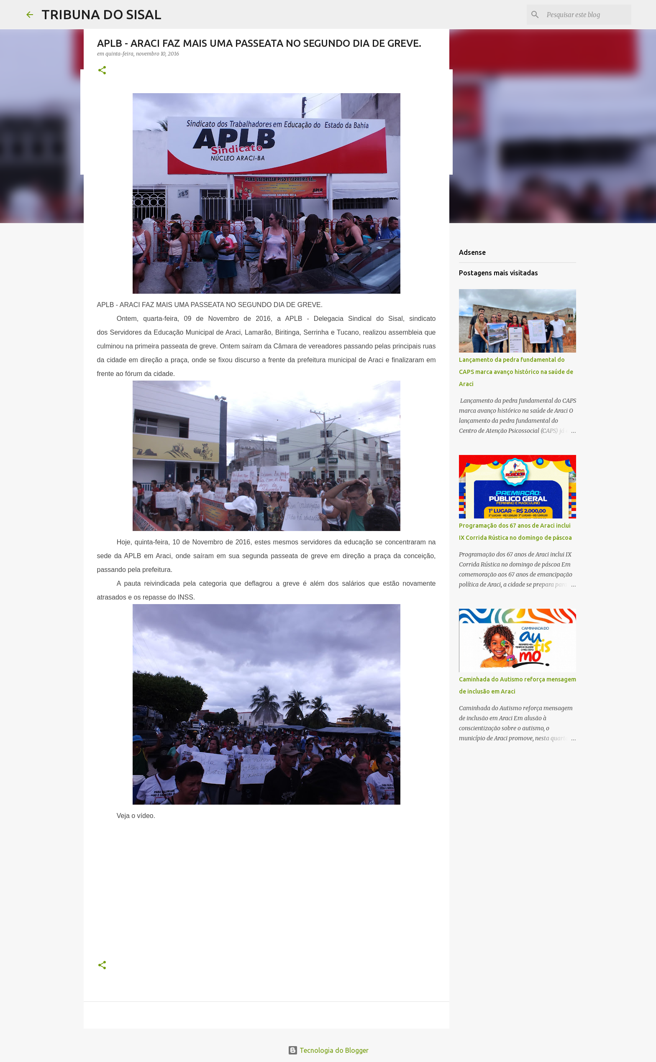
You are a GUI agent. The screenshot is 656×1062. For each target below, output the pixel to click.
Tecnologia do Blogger (328, 1050)
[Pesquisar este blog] (587, 15)
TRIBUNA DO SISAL (101, 14)
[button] (102, 70)
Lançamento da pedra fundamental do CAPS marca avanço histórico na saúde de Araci (516, 371)
